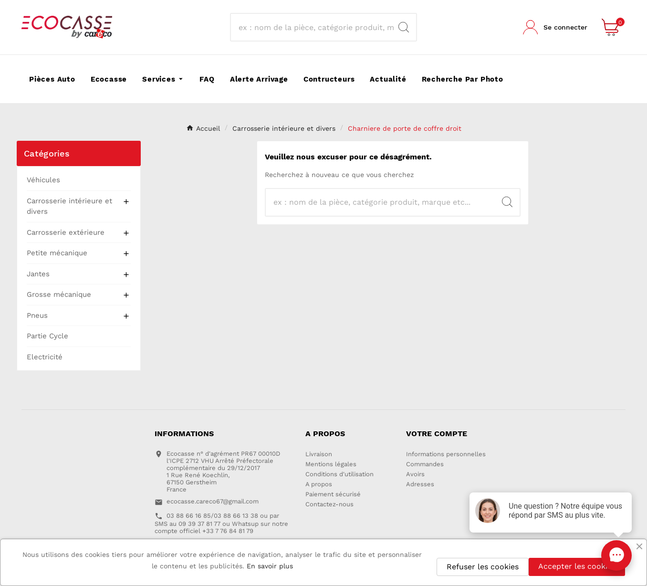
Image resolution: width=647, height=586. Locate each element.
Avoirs (415, 474)
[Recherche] (314, 27)
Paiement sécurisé (333, 494)
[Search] (403, 27)
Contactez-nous (329, 504)
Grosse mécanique (59, 294)
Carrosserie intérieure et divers (69, 206)
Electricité (45, 357)
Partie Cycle (47, 336)
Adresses (420, 484)
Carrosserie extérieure (65, 232)
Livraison (318, 454)
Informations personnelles (446, 454)
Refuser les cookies (483, 566)
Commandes (425, 464)
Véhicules (43, 180)
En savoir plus (270, 566)
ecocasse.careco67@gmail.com (213, 501)
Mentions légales (330, 464)
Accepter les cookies (577, 566)
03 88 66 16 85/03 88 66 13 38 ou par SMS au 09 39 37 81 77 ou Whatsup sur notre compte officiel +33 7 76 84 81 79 (221, 523)
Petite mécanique (57, 253)
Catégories (47, 153)
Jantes (38, 274)
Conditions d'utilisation (339, 474)
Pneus (37, 315)
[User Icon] (555, 27)
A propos (318, 484)
